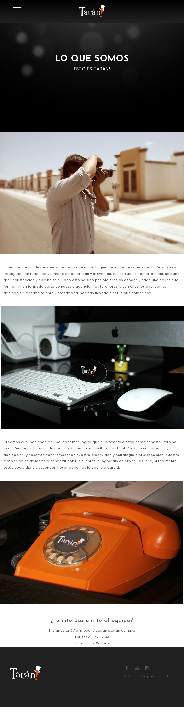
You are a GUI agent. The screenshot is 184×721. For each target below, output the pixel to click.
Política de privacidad (147, 690)
